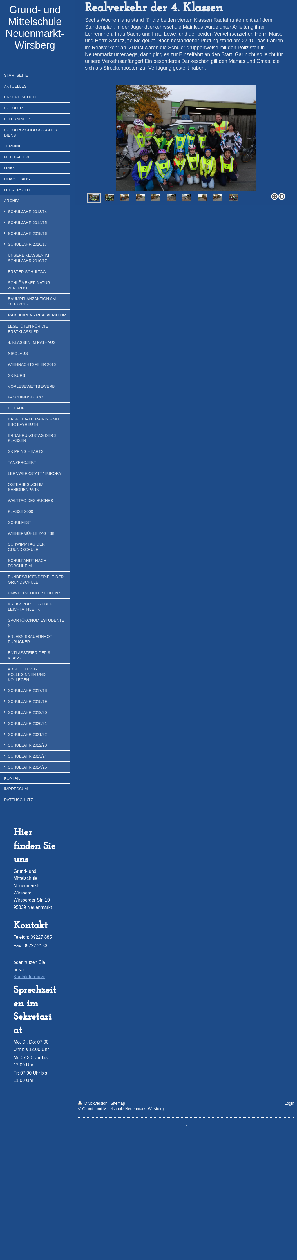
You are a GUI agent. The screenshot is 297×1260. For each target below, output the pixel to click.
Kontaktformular (29, 976)
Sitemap (118, 1103)
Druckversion (93, 1103)
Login (289, 1103)
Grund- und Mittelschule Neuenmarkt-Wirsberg (35, 27)
